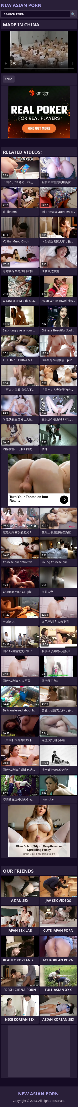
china (8, 79)
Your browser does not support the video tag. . (39, 52)
